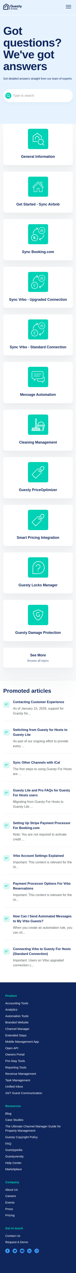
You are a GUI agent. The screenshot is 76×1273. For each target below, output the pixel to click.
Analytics (11, 1009)
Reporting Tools (15, 1067)
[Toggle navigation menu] (68, 6)
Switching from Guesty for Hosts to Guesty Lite (40, 732)
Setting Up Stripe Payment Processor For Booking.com (42, 825)
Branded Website (17, 1022)
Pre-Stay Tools (15, 1061)
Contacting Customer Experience (38, 702)
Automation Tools (17, 1016)
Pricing (10, 1215)
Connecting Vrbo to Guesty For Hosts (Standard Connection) (42, 951)
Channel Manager (17, 1029)
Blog (8, 1113)
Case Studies (14, 1119)
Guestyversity (14, 1156)
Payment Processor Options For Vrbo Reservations (42, 886)
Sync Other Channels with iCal (36, 762)
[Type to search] (38, 95)
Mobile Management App (22, 1041)
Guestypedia (13, 1150)
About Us (11, 1189)
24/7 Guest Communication (23, 1093)
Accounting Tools (16, 1003)
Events (10, 1202)
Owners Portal (15, 1054)
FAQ (8, 1143)
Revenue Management (20, 1073)
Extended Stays (16, 1035)
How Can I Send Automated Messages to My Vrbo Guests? (42, 919)
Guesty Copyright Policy (21, 1137)
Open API (11, 1048)
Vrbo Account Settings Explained (38, 855)
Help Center (13, 1163)
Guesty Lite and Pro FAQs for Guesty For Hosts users (41, 793)
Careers (10, 1196)
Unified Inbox (14, 1086)
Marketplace (13, 1169)
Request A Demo (16, 1242)
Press (9, 1209)
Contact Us (12, 1235)
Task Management (17, 1080)
